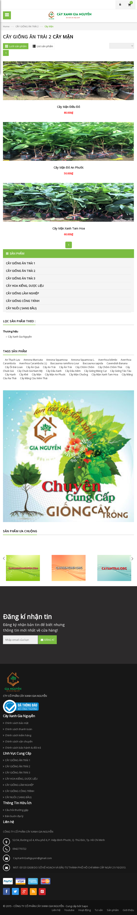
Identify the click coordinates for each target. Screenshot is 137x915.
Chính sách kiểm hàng (18, 735)
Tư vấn (99, 910)
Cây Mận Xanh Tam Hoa (68, 228)
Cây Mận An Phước (55, 374)
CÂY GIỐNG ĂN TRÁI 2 (27, 26)
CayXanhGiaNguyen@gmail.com (32, 858)
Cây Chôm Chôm (84, 367)
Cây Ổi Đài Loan (14, 367)
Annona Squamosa (57, 359)
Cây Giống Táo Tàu (120, 371)
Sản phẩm (113, 910)
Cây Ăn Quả (32, 367)
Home (6, 26)
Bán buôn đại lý (14, 816)
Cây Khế (23, 374)
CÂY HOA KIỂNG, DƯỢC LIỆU (25, 286)
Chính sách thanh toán (18, 729)
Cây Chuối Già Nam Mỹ (29, 371)
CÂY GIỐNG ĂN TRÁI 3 (20, 278)
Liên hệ (56, 910)
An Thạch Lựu (12, 359)
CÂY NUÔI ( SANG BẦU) (21, 308)
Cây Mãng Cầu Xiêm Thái (33, 378)
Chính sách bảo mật (16, 723)
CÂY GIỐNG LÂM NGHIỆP (22, 293)
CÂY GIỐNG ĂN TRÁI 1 (20, 263)
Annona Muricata (33, 359)
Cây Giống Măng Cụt (95, 371)
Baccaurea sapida (93, 363)
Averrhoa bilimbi (107, 359)
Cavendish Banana (117, 363)
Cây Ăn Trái (65, 367)
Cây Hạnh (10, 374)
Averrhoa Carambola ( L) (33, 363)
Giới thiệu (128, 910)
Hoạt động (84, 910)
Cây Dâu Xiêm (73, 371)
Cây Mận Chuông (78, 374)
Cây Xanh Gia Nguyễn (20, 336)
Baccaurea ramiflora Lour (64, 363)
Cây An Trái (49, 367)
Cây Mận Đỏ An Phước (69, 167)
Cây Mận (36, 374)
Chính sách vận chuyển (19, 741)
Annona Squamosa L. (83, 359)
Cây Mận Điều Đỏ (68, 107)
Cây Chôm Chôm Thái (110, 367)
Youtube (69, 910)
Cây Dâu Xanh (54, 371)
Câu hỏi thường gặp (16, 810)
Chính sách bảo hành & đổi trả (23, 747)
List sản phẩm (45, 46)
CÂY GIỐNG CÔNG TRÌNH (22, 301)
